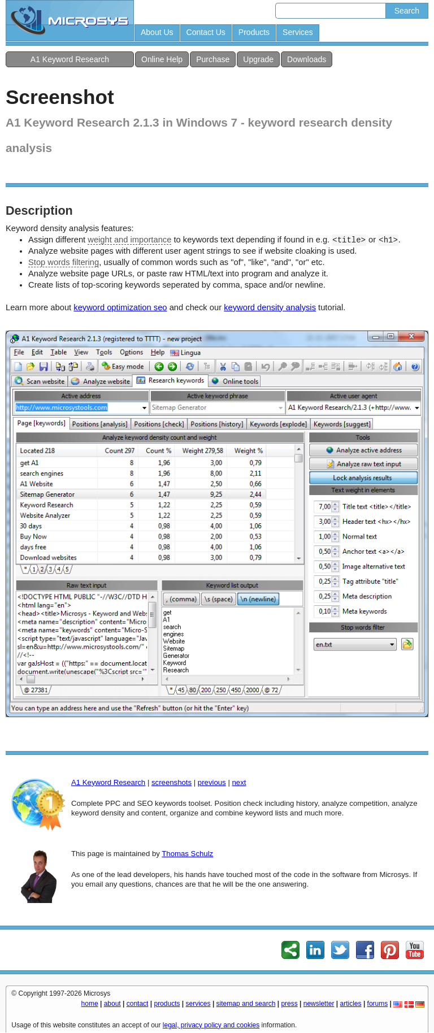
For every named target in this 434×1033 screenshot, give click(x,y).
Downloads (306, 59)
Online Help (162, 59)
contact (138, 1004)
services (198, 1004)
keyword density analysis (270, 307)
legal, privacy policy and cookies (211, 1025)
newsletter (319, 1004)
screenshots (171, 782)
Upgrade (258, 59)
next (239, 782)
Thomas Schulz (187, 853)
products (167, 1004)
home (89, 1004)
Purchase (212, 59)
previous (212, 782)
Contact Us (205, 32)
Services (298, 32)
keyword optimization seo (120, 307)
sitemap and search (246, 1004)
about (112, 1004)
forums (377, 1004)
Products (254, 32)
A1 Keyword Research (70, 59)
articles (351, 1004)
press (289, 1004)
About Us (157, 32)
